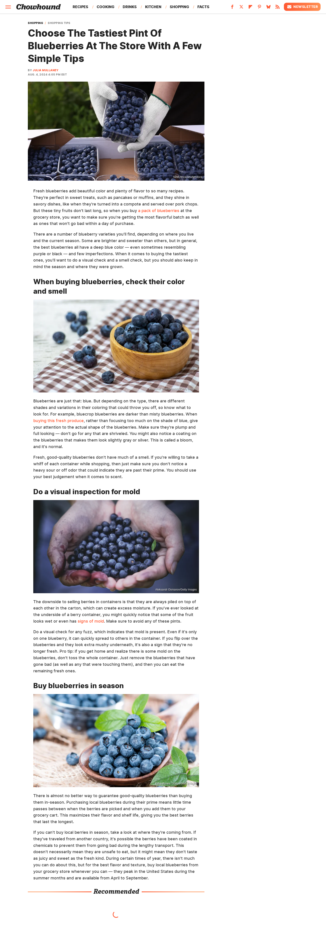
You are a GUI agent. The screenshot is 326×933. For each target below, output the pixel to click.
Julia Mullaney (45, 70)
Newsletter (302, 7)
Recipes (80, 7)
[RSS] (277, 8)
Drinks (130, 7)
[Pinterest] (259, 8)
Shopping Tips (59, 23)
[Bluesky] (268, 8)
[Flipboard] (250, 8)
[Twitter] (241, 8)
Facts (203, 7)
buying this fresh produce (58, 420)
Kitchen (153, 7)
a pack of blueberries (158, 210)
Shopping (179, 7)
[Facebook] (232, 8)
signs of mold (91, 621)
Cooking (105, 7)
